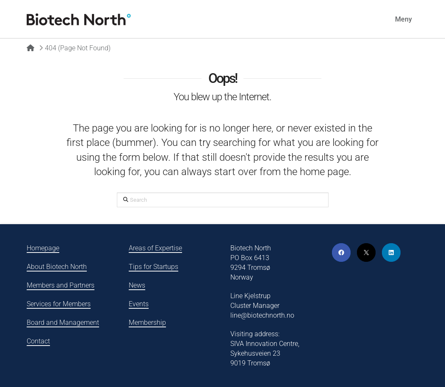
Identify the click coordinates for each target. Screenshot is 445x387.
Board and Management (63, 322)
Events (139, 304)
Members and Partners (60, 285)
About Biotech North (57, 267)
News (137, 285)
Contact (38, 341)
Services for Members (59, 304)
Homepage (43, 248)
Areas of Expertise (155, 248)
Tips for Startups (153, 267)
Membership (147, 322)
